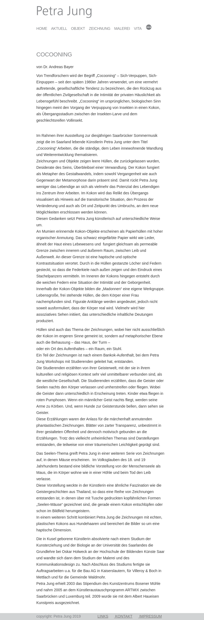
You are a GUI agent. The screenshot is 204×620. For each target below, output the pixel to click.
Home (41, 28)
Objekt (78, 28)
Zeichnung (99, 28)
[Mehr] (149, 27)
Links (102, 616)
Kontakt (123, 616)
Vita (138, 28)
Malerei (122, 28)
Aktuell (59, 28)
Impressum (150, 616)
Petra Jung (45, 3)
